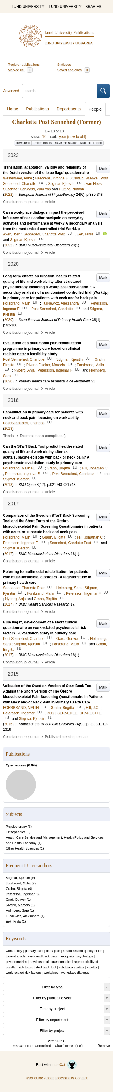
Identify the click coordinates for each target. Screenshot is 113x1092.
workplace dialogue (75, 972)
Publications (37, 108)
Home (12, 108)
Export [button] (97, 143)
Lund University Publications (69, 32)
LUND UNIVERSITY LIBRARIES (75, 7)
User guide (34, 1078)
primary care (34, 951)
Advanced (11, 91)
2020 (8, 320)
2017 (8, 554)
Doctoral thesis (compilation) (42, 436)
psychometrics (16, 961)
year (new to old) (72, 137)
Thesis (8, 436)
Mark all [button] (85, 143)
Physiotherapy (16, 826)
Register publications (24, 64)
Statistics (64, 64)
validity (92, 967)
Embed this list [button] (42, 143)
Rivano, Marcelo (18, 905)
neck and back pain (42, 956)
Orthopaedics (15, 832)
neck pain (66, 956)
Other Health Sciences (22, 848)
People (95, 109)
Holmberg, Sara (17, 910)
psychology (84, 956)
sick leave (25, 967)
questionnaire (61, 961)
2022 (8, 194)
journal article (15, 956)
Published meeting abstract (67, 737)
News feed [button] (23, 143)
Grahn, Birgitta (16, 888)
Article (50, 202)
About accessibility (59, 1078)
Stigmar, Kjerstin (18, 878)
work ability (14, 951)
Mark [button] (103, 169)
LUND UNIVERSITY (28, 7)
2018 (8, 428)
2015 (8, 724)
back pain (53, 951)
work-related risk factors (23, 972)
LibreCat (64, 1065)
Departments (69, 108)
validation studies (71, 967)
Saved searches (73, 70)
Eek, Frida (13, 921)
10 (44, 137)
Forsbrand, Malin (18, 883)
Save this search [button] (66, 143)
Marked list (20, 70)
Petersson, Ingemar (20, 894)
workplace (51, 972)
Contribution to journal (20, 202)
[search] (59, 91)
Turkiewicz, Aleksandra (22, 916)
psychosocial (39, 961)
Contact (81, 1078)
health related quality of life (82, 951)
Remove (104, 1045)
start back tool (46, 967)
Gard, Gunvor (16, 899)
